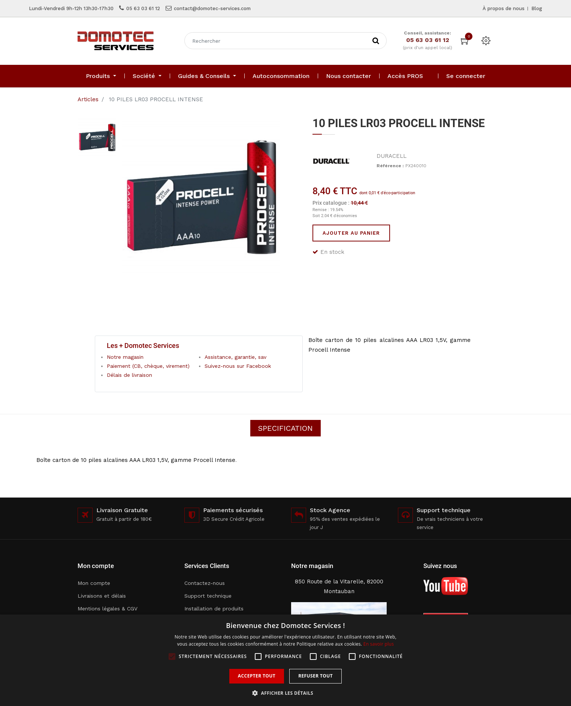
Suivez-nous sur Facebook (238, 366)
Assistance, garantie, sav (235, 357)
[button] (285, 693)
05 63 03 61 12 (143, 8)
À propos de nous (504, 8)
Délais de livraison (129, 375)
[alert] (285, 660)
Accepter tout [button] (256, 676)
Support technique (208, 596)
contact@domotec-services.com (212, 8)
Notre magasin (125, 357)
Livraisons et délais (102, 596)
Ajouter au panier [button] (351, 233)
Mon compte (94, 583)
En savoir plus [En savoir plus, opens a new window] (378, 644)
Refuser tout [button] (315, 676)
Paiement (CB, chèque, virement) (148, 366)
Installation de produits (214, 609)
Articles (88, 99)
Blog (536, 8)
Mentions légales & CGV (108, 609)
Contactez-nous (204, 583)
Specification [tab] (285, 428)
